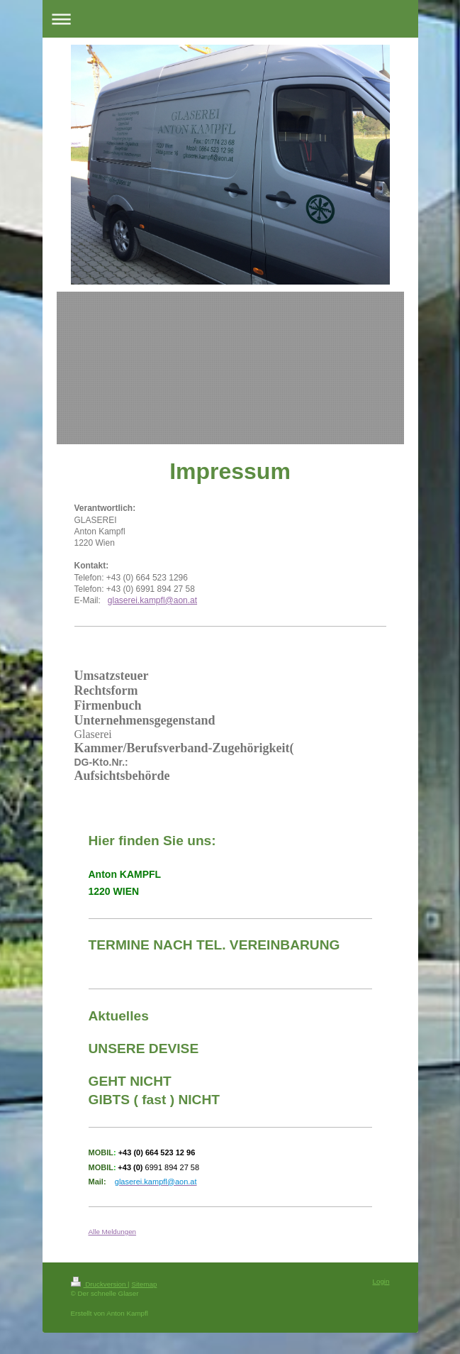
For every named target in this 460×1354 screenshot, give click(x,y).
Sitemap (144, 1284)
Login (381, 1281)
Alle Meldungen (113, 1231)
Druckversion (99, 1284)
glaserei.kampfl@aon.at (152, 600)
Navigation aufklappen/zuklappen (230, 19)
